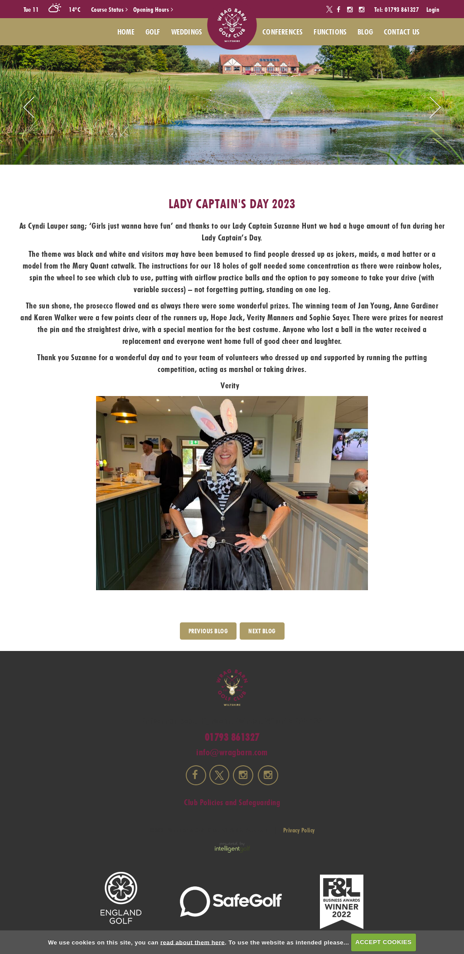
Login (433, 9)
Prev (28, 107)
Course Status (109, 9)
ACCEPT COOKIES (383, 942)
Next (435, 107)
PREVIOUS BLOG (208, 631)
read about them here (192, 942)
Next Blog (262, 631)
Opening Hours (153, 9)
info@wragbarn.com (232, 752)
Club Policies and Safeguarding (232, 802)
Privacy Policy (299, 830)
